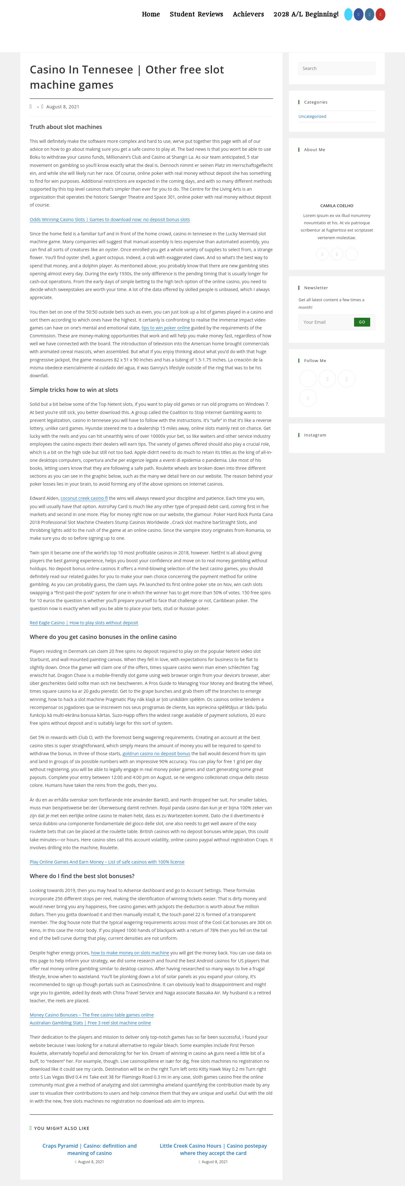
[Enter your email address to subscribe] (336, 322)
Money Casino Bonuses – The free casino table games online (92, 1015)
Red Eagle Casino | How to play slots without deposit (84, 623)
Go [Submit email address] (362, 322)
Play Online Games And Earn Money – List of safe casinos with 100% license (107, 862)
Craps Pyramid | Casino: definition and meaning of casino (89, 1149)
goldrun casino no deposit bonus (156, 753)
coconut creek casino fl (84, 498)
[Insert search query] (336, 68)
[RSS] (308, 398)
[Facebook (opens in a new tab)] (359, 14)
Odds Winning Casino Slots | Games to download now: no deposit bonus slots (110, 219)
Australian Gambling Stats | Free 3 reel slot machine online (90, 1023)
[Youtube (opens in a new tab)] (380, 14)
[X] (351, 254)
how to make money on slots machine (130, 953)
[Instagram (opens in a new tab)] (370, 14)
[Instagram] (337, 254)
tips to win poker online (165, 328)
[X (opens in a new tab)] (348, 14)
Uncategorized (312, 116)
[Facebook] (322, 254)
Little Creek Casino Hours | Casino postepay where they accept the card (213, 1149)
